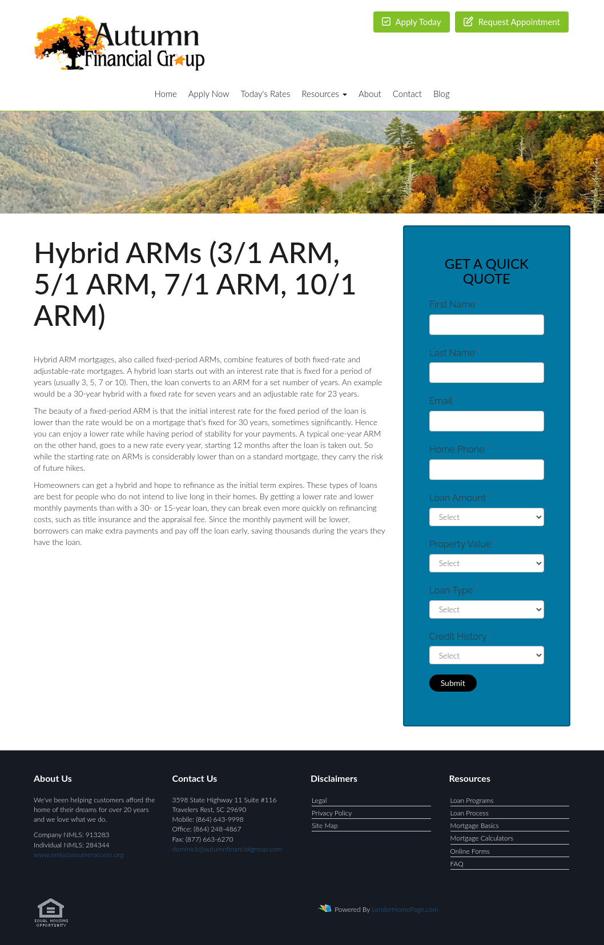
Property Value (463, 544)
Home (165, 93)
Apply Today (411, 22)
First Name (455, 304)
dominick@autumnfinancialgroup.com (227, 849)
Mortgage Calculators (482, 838)
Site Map (325, 825)
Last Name (455, 353)
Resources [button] (324, 93)
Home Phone (459, 449)
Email (443, 400)
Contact (407, 93)
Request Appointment (512, 22)
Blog (441, 93)
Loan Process (469, 813)
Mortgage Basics (474, 825)
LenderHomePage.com (405, 909)
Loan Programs (472, 800)
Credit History (460, 636)
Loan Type (453, 590)
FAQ (457, 863)
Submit (453, 683)
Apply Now (208, 93)
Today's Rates (266, 93)
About (370, 93)
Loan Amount (460, 497)
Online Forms (470, 851)
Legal (319, 800)
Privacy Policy (332, 813)
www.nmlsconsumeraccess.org (79, 854)
